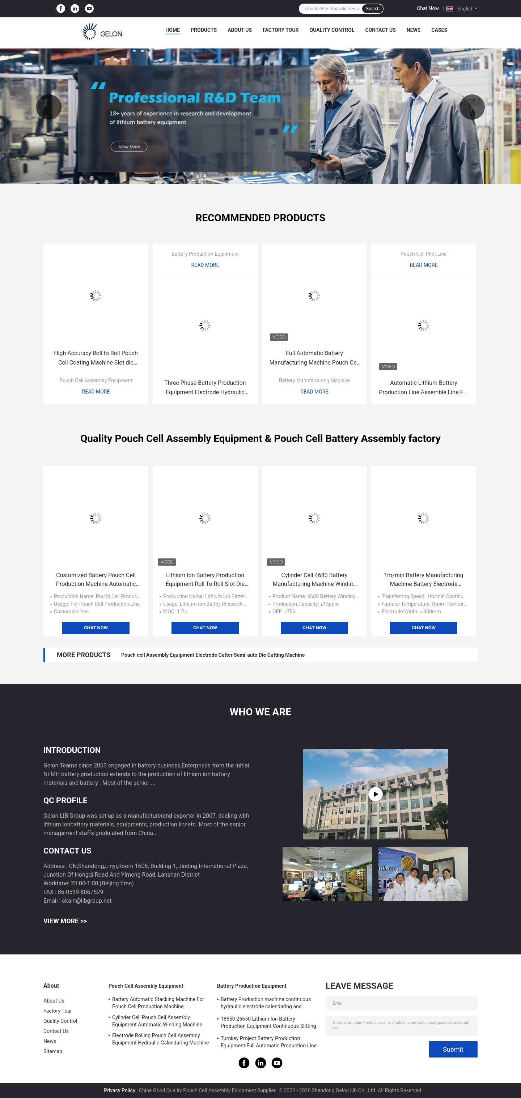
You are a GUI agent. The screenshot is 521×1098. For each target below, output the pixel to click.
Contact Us (380, 30)
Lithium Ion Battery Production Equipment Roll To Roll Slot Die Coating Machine (205, 580)
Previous (49, 107)
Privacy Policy (119, 1090)
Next (472, 107)
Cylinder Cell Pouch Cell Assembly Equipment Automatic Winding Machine (157, 1020)
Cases (439, 30)
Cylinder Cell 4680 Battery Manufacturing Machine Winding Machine (314, 580)
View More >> (65, 921)
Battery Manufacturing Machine (314, 380)
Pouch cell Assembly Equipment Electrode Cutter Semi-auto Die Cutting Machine (213, 655)
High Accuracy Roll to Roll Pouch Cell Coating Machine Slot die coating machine (96, 358)
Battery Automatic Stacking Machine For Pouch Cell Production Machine (158, 1002)
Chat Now (428, 8)
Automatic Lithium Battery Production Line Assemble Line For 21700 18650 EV (423, 388)
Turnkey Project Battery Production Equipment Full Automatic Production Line (269, 1041)
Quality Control (332, 30)
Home (172, 30)
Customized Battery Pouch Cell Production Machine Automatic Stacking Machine (96, 580)
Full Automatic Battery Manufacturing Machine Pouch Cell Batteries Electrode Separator (315, 358)
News (414, 30)
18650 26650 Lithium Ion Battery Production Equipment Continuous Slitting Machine (268, 1023)
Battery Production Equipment (205, 254)
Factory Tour (281, 30)
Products (204, 30)
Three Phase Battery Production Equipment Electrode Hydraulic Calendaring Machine (205, 388)
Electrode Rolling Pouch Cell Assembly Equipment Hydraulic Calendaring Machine (160, 1039)
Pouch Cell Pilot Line (424, 254)
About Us (240, 30)
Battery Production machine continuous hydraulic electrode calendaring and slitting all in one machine (266, 1004)
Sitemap (52, 1051)
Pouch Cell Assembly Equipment (95, 380)
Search (373, 8)
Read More (96, 392)
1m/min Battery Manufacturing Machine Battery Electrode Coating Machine (423, 580)
